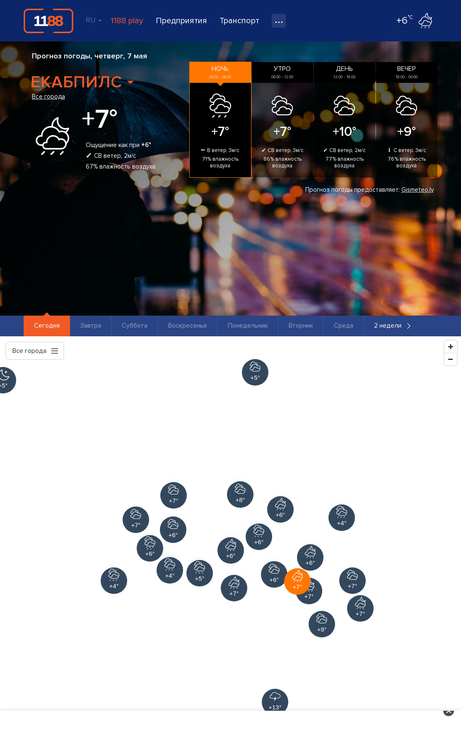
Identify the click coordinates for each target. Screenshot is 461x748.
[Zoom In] (450, 346)
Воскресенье (187, 325)
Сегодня (47, 325)
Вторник (301, 325)
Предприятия (181, 21)
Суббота (134, 325)
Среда (343, 325)
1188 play (127, 21)
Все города (48, 96)
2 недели (387, 325)
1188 (48, 20)
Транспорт (239, 21)
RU (94, 19)
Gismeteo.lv (417, 189)
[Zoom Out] (450, 359)
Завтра (90, 325)
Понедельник (248, 325)
